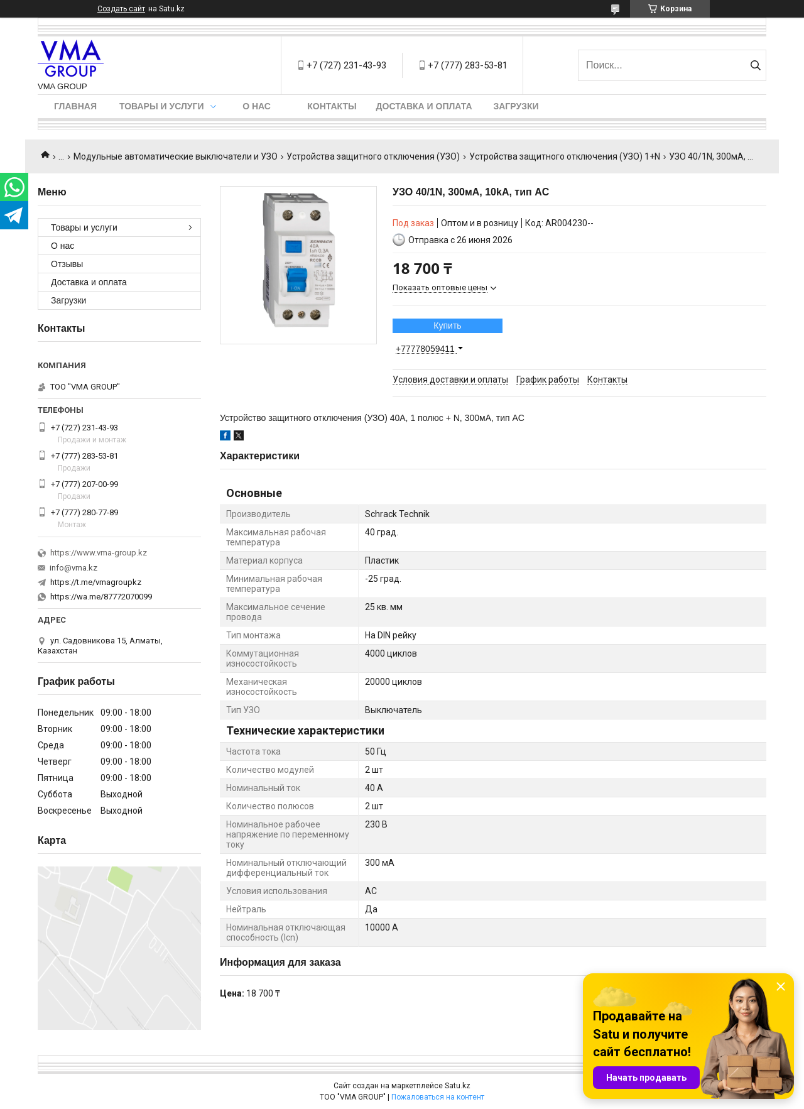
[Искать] (755, 65)
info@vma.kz (73, 567)
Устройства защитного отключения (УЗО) (373, 156)
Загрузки (515, 106)
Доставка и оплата (424, 106)
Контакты (331, 106)
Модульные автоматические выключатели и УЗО (175, 156)
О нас (256, 106)
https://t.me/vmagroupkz (95, 582)
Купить (447, 325)
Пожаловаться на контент (437, 1097)
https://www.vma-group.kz (98, 552)
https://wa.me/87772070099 (101, 596)
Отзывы (67, 264)
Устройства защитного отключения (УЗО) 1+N (564, 156)
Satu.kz (457, 1085)
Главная (75, 106)
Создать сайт (121, 8)
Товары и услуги (161, 106)
